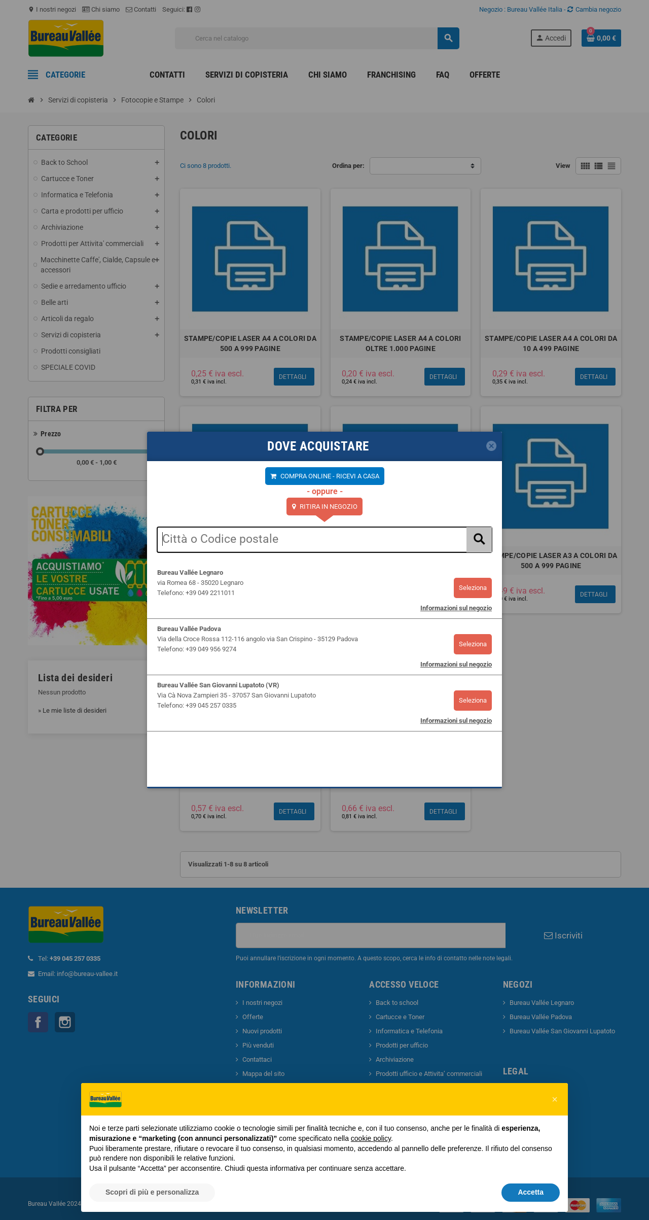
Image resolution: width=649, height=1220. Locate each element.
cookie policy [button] (371, 1138)
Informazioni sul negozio (456, 608)
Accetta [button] (531, 1192)
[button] (555, 1099)
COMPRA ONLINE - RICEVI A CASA (329, 476)
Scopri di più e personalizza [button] (152, 1192)
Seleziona (473, 587)
